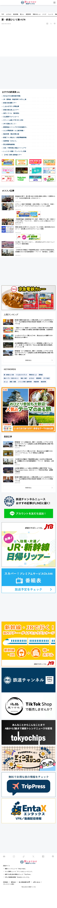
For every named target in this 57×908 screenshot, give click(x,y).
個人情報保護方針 (24, 882)
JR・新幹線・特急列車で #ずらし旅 (14, 99)
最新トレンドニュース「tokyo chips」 (15, 868)
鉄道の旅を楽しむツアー (11, 110)
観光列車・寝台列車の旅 (11, 134)
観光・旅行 (24, 378)
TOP (2, 14)
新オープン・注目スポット (11, 378)
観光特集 (15, 14)
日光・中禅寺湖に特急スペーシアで (14, 148)
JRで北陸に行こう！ (10, 123)
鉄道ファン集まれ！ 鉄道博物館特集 (15, 137)
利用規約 (5, 882)
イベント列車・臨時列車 (25, 381)
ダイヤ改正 (46, 378)
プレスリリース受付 (8, 884)
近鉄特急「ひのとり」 (10, 141)
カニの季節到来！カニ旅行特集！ (14, 130)
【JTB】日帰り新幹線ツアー (12, 155)
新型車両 (28, 14)
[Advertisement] (28, 41)
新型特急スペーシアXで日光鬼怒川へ (15, 127)
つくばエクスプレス (21, 374)
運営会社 (13, 882)
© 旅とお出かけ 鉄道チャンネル (28, 886)
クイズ (44, 14)
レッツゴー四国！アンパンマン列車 (14, 151)
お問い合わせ (36, 882)
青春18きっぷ (36, 14)
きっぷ (6, 381)
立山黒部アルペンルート (11, 116)
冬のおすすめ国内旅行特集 (11, 96)
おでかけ (8, 14)
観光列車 (43, 381)
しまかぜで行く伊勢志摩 (11, 106)
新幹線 (41, 374)
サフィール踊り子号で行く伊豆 (13, 120)
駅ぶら (22, 14)
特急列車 (36, 381)
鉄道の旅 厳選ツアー (10, 103)
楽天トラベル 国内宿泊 (11, 113)
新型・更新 (13, 381)
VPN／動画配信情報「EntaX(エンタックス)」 (17, 877)
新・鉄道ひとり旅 (9, 374)
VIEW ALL (28, 360)
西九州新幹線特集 (9, 144)
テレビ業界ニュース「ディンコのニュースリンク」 (19, 871)
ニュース (50, 14)
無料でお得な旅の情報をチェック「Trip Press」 (18, 874)
